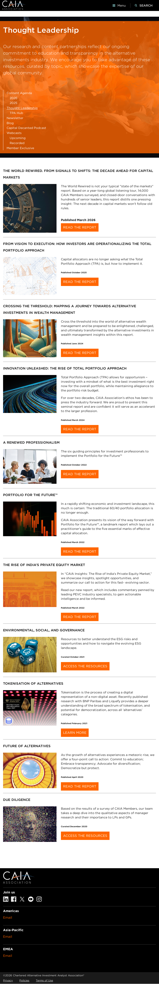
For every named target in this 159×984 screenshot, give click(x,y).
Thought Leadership (22, 108)
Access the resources (85, 836)
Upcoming (18, 138)
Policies (24, 980)
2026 (13, 98)
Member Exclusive (20, 148)
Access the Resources (85, 666)
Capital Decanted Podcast (26, 128)
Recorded (17, 143)
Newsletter (15, 118)
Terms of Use (44, 980)
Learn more (74, 733)
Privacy (8, 980)
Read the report (79, 429)
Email (7, 918)
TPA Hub (16, 113)
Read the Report (79, 227)
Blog (10, 123)
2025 (13, 103)
